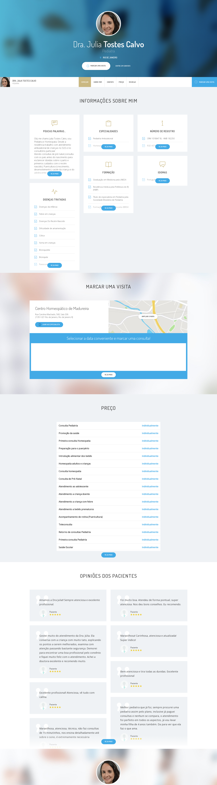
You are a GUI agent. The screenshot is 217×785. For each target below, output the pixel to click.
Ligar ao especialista (49, 324)
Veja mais (109, 741)
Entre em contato (123, 66)
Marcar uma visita (204, 81)
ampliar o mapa (148, 316)
